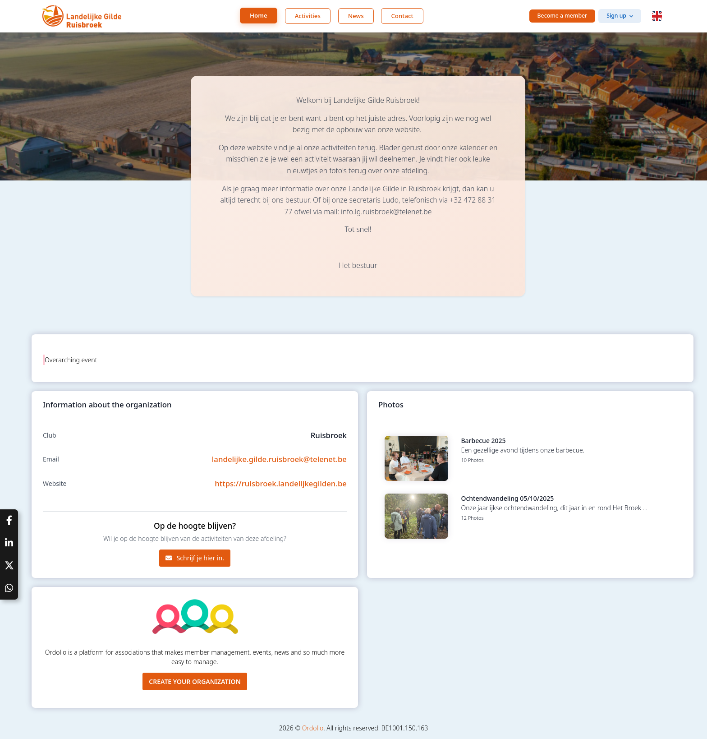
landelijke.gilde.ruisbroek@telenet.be (279, 459)
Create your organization (195, 681)
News (356, 16)
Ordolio (312, 728)
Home (258, 15)
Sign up (616, 15)
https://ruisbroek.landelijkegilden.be (281, 483)
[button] (657, 16)
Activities (308, 16)
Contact (402, 16)
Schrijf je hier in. (194, 558)
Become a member (562, 15)
